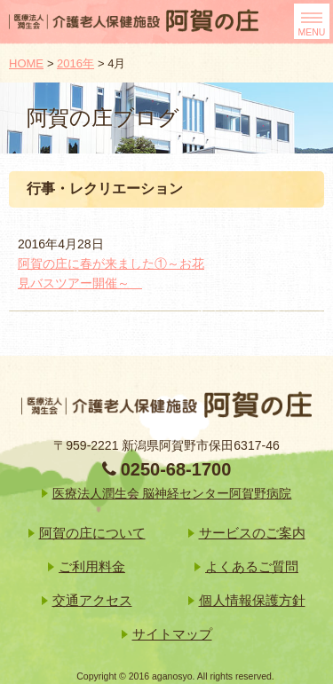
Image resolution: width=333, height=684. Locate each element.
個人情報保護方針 (252, 600)
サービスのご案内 (252, 532)
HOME (26, 63)
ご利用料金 (92, 566)
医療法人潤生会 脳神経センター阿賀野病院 (172, 493)
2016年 (75, 63)
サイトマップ (172, 633)
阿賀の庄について (92, 532)
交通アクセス (92, 600)
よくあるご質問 (251, 566)
